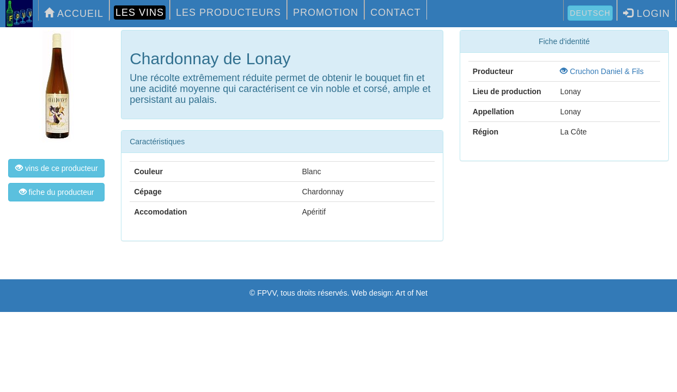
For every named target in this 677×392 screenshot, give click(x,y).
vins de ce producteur (56, 168)
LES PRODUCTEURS (228, 12)
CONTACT (395, 12)
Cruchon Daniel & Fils (601, 71)
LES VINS (139, 12)
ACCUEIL (73, 13)
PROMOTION (325, 12)
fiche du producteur (56, 192)
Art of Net (411, 293)
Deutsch (590, 13)
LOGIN (646, 13)
